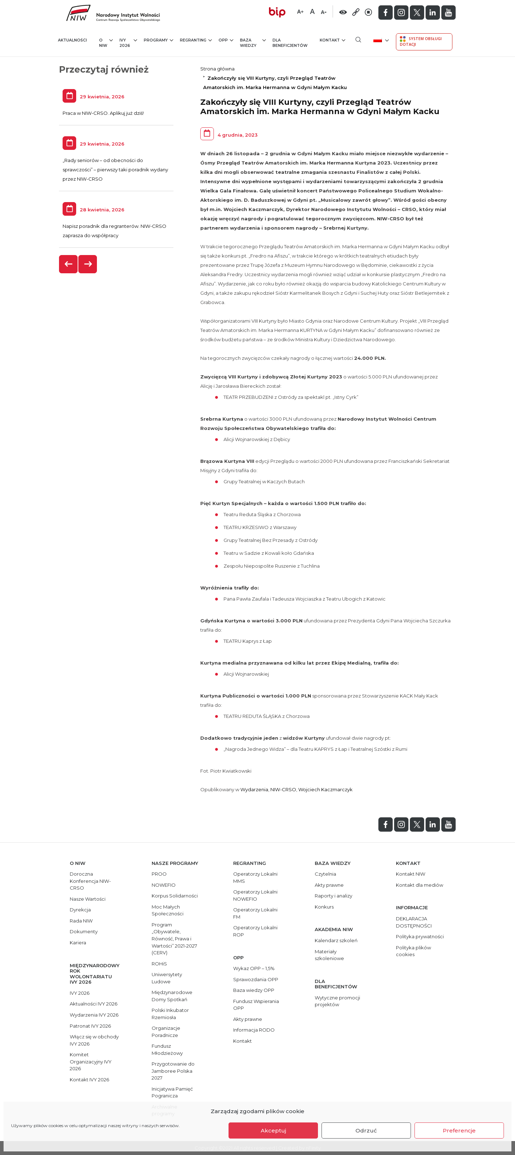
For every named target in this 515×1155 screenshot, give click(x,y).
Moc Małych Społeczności (167, 910)
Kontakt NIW (410, 874)
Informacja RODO (254, 1030)
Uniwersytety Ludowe (167, 978)
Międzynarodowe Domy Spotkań (172, 995)
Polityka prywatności (420, 936)
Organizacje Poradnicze (166, 1031)
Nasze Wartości (88, 899)
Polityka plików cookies (413, 951)
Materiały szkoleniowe (329, 955)
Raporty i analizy (333, 896)
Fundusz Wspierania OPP (256, 1004)
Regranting (196, 40)
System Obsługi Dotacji (421, 41)
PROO (159, 874)
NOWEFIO (164, 885)
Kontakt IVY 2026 (89, 1079)
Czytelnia (325, 874)
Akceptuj (273, 1130)
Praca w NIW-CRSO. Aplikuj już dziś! (103, 113)
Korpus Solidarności (175, 896)
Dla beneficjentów (290, 43)
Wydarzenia (254, 789)
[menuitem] (380, 39)
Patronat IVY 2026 (90, 1026)
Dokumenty (84, 931)
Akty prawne (247, 1019)
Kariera (78, 942)
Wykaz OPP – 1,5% (254, 968)
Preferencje (459, 1130)
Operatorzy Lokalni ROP (255, 931)
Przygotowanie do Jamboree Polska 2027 (173, 1071)
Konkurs (324, 907)
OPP (226, 40)
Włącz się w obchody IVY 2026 (94, 1040)
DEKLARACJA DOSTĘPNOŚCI (414, 922)
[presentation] (68, 264)
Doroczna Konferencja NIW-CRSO (90, 881)
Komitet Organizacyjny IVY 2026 (91, 1061)
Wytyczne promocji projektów (337, 1001)
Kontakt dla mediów (419, 885)
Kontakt (332, 40)
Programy (158, 40)
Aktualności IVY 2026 (93, 1004)
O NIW (106, 43)
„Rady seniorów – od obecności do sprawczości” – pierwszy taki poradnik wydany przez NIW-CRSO (115, 169)
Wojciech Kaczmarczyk (325, 789)
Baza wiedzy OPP (253, 990)
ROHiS (159, 963)
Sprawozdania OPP (255, 979)
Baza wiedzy (253, 43)
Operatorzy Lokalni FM (255, 913)
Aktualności (72, 40)
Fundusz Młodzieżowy (167, 1049)
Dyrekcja (80, 909)
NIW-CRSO (283, 789)
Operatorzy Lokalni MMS (255, 877)
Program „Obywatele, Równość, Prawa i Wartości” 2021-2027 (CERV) (174, 938)
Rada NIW (81, 921)
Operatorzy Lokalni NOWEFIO (255, 895)
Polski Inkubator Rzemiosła (170, 1013)
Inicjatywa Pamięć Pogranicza (172, 1092)
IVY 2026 (128, 43)
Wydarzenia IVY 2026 (94, 1015)
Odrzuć (366, 1130)
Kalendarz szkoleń (336, 940)
